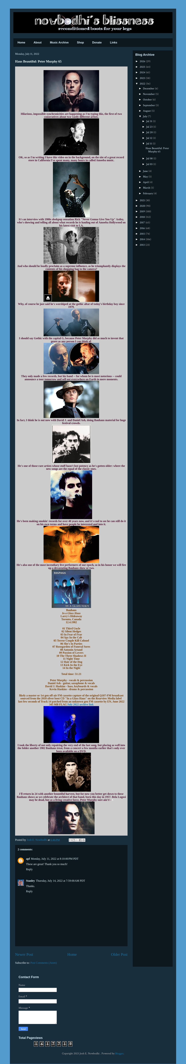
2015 (143, 234)
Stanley (30, 880)
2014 (143, 239)
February (148, 193)
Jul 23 (149, 127)
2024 (143, 72)
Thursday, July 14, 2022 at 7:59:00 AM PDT (60, 880)
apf (28, 858)
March (147, 188)
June (146, 171)
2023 (143, 78)
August (147, 111)
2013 (142, 245)
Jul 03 (149, 164)
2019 (143, 211)
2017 (143, 222)
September (149, 105)
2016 (143, 228)
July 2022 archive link (80, 704)
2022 (143, 84)
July (145, 116)
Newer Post (24, 954)
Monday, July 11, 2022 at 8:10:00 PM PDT (54, 858)
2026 (143, 61)
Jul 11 (149, 143)
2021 (143, 200)
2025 (143, 67)
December (149, 88)
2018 (143, 217)
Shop (80, 42)
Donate (97, 42)
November (149, 94)
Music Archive (59, 42)
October (148, 99)
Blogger (119, 1053)
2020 (143, 206)
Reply (29, 869)
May (146, 177)
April (146, 182)
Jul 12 (149, 138)
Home (21, 42)
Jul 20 (149, 132)
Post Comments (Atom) (43, 962)
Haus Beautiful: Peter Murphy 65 (157, 149)
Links (113, 42)
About (37, 42)
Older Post (119, 954)
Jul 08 (149, 158)
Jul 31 (149, 121)
